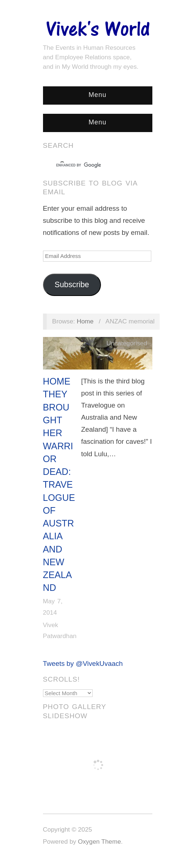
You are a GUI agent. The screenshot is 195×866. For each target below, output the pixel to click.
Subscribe (72, 284)
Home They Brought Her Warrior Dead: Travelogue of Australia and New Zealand (59, 484)
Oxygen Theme (99, 841)
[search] (91, 165)
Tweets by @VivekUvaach (83, 663)
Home (85, 321)
